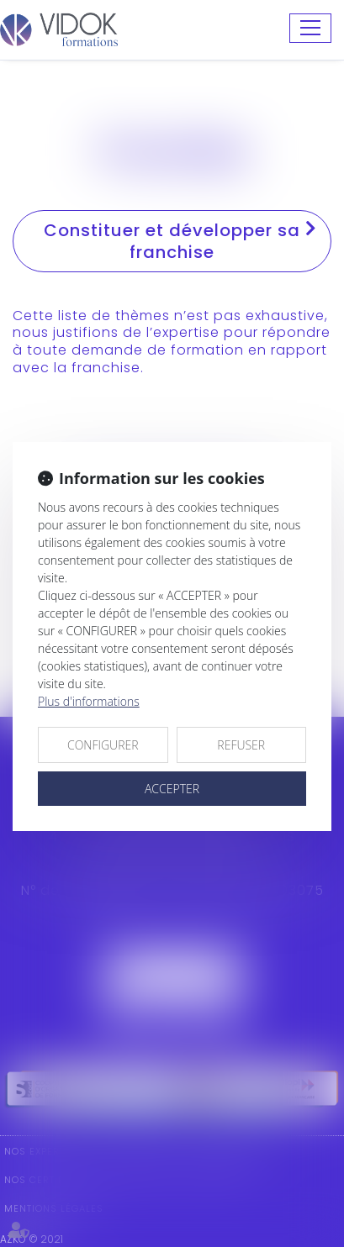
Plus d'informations (89, 701)
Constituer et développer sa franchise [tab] (180, 241)
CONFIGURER (103, 745)
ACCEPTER (172, 789)
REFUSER (241, 745)
